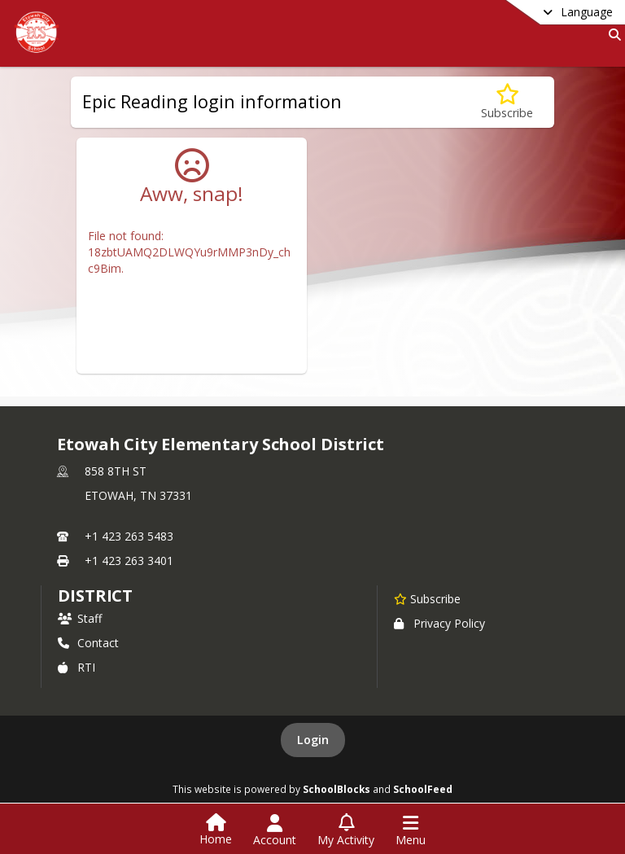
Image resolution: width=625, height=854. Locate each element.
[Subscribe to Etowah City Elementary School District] (427, 598)
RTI (76, 667)
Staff (80, 618)
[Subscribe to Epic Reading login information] (507, 102)
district (95, 596)
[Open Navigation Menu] (411, 830)
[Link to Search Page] (611, 34)
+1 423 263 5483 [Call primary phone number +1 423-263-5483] (129, 536)
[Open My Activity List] (345, 830)
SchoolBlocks (336, 788)
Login (313, 739)
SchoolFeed (422, 788)
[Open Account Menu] (274, 830)
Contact (88, 642)
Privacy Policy (439, 623)
